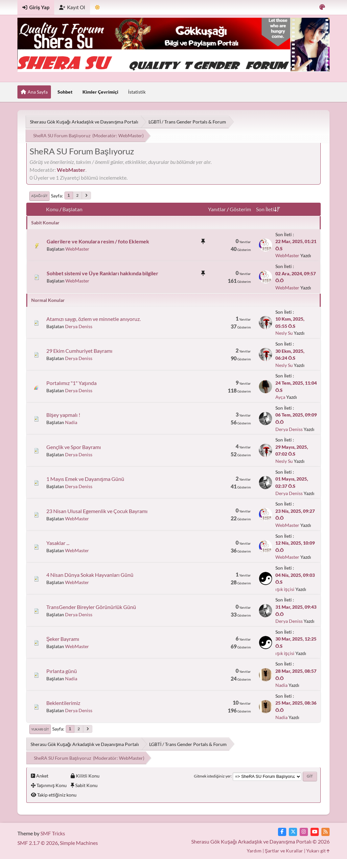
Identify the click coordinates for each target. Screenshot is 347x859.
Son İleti (268, 209)
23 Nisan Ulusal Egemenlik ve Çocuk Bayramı (97, 511)
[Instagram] (304, 832)
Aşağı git (39, 196)
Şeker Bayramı (63, 639)
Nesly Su (284, 333)
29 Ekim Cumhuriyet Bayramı (79, 351)
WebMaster (130, 135)
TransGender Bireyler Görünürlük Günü (91, 607)
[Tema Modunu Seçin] (97, 7)
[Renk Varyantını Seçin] (322, 7)
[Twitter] (293, 832)
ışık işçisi (284, 589)
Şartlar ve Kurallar (284, 850)
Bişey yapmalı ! (63, 415)
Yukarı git (40, 729)
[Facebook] (282, 832)
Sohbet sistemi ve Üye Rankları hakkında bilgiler (102, 273)
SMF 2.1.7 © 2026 (37, 843)
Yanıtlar (217, 209)
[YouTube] (315, 832)
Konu (52, 209)
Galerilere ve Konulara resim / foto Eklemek (98, 241)
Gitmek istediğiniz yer (212, 776)
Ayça (280, 397)
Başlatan (72, 209)
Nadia (71, 422)
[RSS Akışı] (325, 832)
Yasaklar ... (57, 543)
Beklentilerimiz (63, 703)
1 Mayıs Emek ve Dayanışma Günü (85, 479)
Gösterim (240, 209)
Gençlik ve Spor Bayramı (73, 447)
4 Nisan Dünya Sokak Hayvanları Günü (89, 575)
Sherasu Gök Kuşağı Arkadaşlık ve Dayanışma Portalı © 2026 (260, 841)
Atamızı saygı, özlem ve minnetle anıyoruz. (93, 319)
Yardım (254, 850)
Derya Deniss (78, 326)
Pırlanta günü (61, 671)
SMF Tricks (52, 833)
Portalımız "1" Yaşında (71, 383)
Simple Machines (79, 843)
